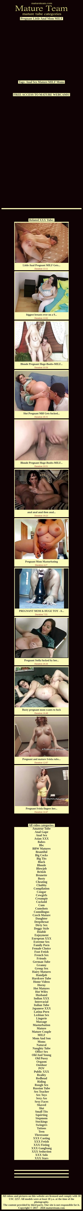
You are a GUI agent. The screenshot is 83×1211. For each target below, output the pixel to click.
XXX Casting (41, 1138)
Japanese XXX (41, 1008)
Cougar (41, 891)
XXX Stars (41, 1158)
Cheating (41, 881)
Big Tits (41, 858)
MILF (52, 82)
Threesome (41, 1134)
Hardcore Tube (41, 978)
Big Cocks (41, 855)
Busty (41, 878)
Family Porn (42, 945)
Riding (41, 1081)
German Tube (41, 961)
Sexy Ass (41, 1098)
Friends (41, 958)
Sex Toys (41, 1095)
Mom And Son (41, 1038)
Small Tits (41, 1111)
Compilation (41, 888)
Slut (41, 1108)
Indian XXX (41, 998)
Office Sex (41, 1051)
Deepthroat (41, 921)
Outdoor (41, 1065)
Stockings (41, 1121)
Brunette (41, 875)
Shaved (41, 1104)
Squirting (41, 1114)
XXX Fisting (42, 1144)
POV (41, 1068)
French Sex (41, 955)
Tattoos (41, 1128)
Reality (41, 1075)
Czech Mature (41, 915)
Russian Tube (41, 1088)
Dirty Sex (41, 925)
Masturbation (41, 1025)
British (41, 871)
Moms (61, 82)
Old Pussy (41, 1058)
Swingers (41, 1124)
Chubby (41, 885)
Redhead (41, 1078)
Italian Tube (41, 1005)
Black (41, 861)
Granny (41, 965)
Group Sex (41, 968)
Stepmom (41, 1118)
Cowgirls (41, 895)
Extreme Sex (41, 941)
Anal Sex (31, 82)
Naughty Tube (41, 1048)
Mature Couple (41, 1031)
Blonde (41, 865)
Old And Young (41, 1055)
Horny (41, 985)
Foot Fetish (41, 951)
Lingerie (41, 1018)
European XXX (41, 938)
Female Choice (41, 948)
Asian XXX (41, 838)
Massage (41, 1021)
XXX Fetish (41, 1141)
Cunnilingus (41, 911)
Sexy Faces (41, 1101)
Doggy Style (41, 928)
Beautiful (41, 851)
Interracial (41, 1001)
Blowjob (41, 868)
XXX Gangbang (41, 1148)
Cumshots (41, 908)
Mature (42, 82)
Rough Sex (41, 1085)
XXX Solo (41, 1154)
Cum (41, 905)
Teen (41, 1131)
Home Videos (41, 981)
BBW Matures (41, 848)
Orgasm (41, 1061)
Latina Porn (41, 1011)
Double (41, 931)
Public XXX (41, 1071)
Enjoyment (42, 935)
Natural (41, 1045)
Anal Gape (41, 831)
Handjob (41, 975)
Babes (41, 841)
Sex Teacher (41, 1091)
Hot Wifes (41, 991)
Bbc (41, 845)
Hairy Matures (41, 971)
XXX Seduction (41, 1151)
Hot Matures (41, 988)
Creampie (41, 898)
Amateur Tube (41, 828)
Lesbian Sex (41, 1015)
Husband (41, 995)
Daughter (41, 918)
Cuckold (41, 901)
